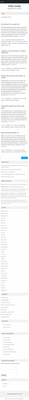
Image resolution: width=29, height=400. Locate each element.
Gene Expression (4, 302)
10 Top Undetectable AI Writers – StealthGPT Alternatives (13, 174)
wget (24, 126)
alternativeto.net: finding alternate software (15, 190)
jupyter (9, 43)
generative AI (4, 43)
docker (22, 98)
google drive (7, 126)
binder (15, 150)
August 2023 (3, 230)
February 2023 (4, 239)
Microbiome (3, 307)
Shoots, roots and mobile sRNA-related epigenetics (16, 184)
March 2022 (3, 256)
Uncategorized (4, 316)
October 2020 (4, 268)
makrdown (3, 70)
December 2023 (4, 227)
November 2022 (4, 246)
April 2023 (3, 234)
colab (2, 126)
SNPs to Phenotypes (5, 314)
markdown (7, 100)
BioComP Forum (6, 327)
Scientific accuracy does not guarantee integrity (11, 169)
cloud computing (21, 125)
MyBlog (2, 184)
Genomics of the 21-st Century (14, 8)
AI (15, 41)
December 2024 (4, 213)
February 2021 (4, 261)
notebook (12, 100)
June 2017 (3, 282)
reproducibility (17, 151)
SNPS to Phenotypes (8, 344)
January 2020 (3, 275)
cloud (15, 125)
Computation (8, 39)
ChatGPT (25, 41)
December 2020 (4, 263)
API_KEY (20, 41)
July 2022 (3, 251)
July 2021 (3, 258)
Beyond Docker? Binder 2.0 (10, 133)
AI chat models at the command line (15, 186)
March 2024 (3, 222)
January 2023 (3, 242)
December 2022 (4, 244)
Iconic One (7, 398)
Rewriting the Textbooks (6, 41)
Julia (25, 98)
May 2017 (3, 285)
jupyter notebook (21, 43)
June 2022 (3, 254)
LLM (9, 45)
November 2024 (4, 215)
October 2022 (4, 249)
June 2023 (3, 232)
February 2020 (4, 273)
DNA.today (14, 6)
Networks (3, 309)
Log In (2, 1)
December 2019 (4, 278)
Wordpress (21, 398)
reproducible (23, 151)
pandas (7, 151)
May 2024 (3, 220)
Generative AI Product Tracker (7, 176)
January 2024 (3, 225)
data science (17, 98)
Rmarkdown (13, 70)
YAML (17, 70)
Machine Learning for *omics (18, 39)
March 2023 (3, 237)
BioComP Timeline (7, 324)
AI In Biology (3, 297)
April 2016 (3, 287)
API (17, 41)
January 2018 (3, 280)
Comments (6, 339)
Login (4, 386)
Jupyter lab (13, 43)
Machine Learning (8, 349)
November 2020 (4, 266)
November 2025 (4, 211)
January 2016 (3, 290)
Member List (6, 383)
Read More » (22, 36)
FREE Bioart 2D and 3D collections (8, 171)
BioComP (6, 354)
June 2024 (3, 218)
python (8, 70)
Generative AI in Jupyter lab (10, 24)
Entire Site (6, 337)
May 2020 (3, 270)
